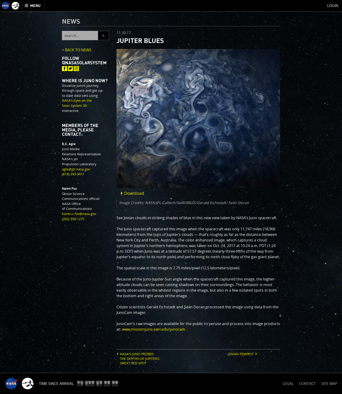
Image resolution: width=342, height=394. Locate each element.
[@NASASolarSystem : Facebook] (64, 68)
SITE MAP (329, 383)
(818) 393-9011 (73, 174)
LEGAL (288, 382)
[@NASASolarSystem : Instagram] (76, 68)
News (71, 22)
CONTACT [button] (307, 383)
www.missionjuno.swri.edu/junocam (153, 329)
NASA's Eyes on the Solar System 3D (77, 103)
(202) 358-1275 (73, 219)
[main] (171, 197)
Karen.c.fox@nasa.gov (79, 214)
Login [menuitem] (332, 5)
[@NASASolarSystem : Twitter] (70, 68)
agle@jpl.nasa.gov (76, 169)
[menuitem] (33, 5)
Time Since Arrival (56, 383)
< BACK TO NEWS (76, 50)
